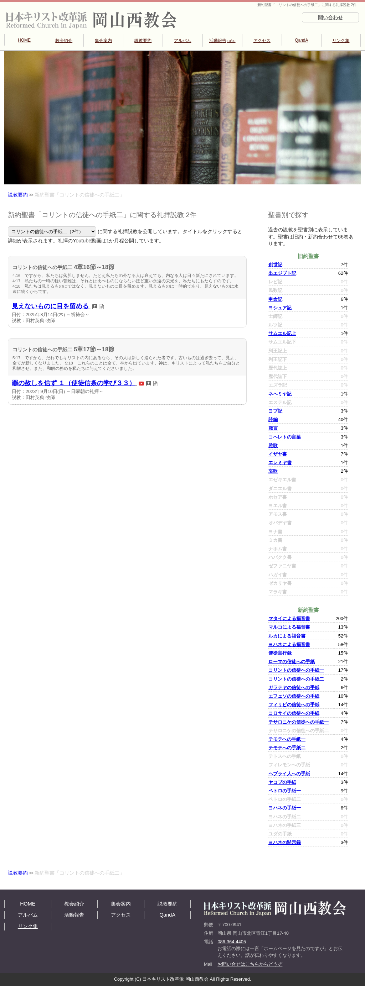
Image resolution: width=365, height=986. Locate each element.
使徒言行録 (280, 653)
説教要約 (142, 40)
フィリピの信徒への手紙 (293, 704)
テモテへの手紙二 (286, 747)
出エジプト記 (282, 273)
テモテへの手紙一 (286, 739)
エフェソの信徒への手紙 (293, 696)
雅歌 (273, 445)
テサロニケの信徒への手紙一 (298, 722)
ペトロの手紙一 (284, 790)
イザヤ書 (277, 454)
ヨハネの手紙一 (284, 808)
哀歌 (273, 471)
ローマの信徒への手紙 (291, 661)
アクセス (262, 40)
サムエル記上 (282, 333)
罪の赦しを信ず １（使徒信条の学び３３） (73, 383)
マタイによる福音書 (289, 618)
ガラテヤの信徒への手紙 (293, 687)
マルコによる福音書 (289, 627)
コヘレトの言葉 (284, 437)
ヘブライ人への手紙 (289, 773)
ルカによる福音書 (286, 636)
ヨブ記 (275, 411)
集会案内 (103, 40)
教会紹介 (63, 40)
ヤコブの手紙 (282, 782)
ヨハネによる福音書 (289, 644)
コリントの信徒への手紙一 (296, 670)
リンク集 (340, 40)
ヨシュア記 (280, 307)
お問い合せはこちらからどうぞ (249, 964)
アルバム (182, 40)
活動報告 (222, 40)
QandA (301, 40)
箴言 (273, 428)
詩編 (273, 419)
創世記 (275, 264)
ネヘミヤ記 (280, 394)
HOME (24, 40)
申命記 (275, 299)
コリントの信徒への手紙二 (296, 679)
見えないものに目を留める (50, 306)
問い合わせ (330, 17)
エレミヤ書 (280, 462)
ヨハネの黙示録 (284, 842)
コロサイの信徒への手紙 (293, 713)
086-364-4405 (231, 941)
